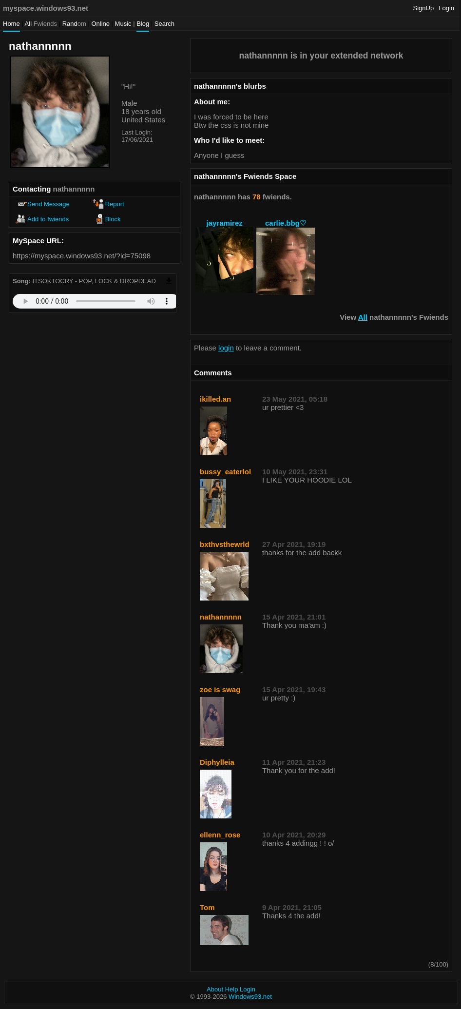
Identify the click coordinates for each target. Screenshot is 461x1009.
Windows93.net (250, 996)
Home (11, 23)
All (41, 23)
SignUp (423, 8)
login (226, 348)
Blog (142, 23)
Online (100, 23)
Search (164, 23)
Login (446, 8)
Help (231, 989)
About (215, 989)
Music (123, 23)
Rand (74, 23)
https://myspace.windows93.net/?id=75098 (82, 256)
